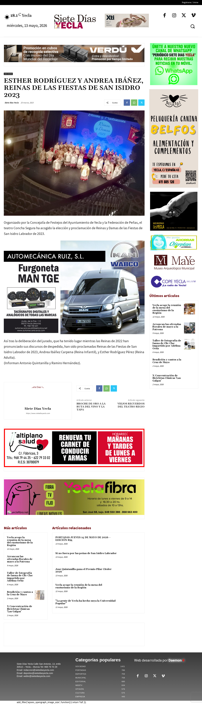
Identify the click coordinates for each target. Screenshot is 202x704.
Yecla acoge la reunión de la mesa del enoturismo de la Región (20, 541)
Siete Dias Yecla (12, 102)
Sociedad (8, 74)
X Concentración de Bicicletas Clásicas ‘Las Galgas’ (19, 609)
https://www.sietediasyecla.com (38, 413)
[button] (192, 26)
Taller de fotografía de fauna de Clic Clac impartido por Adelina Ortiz (20, 577)
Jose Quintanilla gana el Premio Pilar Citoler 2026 (83, 570)
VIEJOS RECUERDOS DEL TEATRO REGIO (131, 405)
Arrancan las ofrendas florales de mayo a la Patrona (19, 559)
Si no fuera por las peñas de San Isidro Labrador (86, 553)
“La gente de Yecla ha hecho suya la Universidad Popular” (85, 602)
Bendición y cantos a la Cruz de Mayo (20, 593)
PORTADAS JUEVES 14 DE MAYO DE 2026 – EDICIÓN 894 (83, 539)
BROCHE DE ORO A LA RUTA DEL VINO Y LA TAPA (91, 406)
